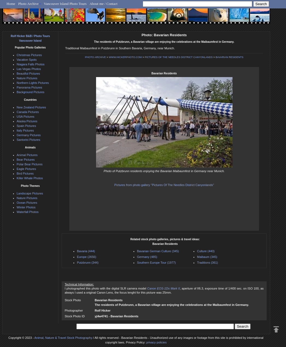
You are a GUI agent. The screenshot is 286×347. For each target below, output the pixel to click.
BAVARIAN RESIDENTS (229, 57)
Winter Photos (26, 207)
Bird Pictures (25, 173)
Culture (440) (205, 251)
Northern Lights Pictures (33, 82)
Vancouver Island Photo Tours (65, 4)
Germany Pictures (29, 135)
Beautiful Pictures (28, 73)
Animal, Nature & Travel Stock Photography (63, 337)
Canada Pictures (28, 112)
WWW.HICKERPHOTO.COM (125, 57)
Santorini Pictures (28, 139)
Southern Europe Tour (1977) (156, 262)
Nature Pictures (27, 78)
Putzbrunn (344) (88, 262)
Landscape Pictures (30, 193)
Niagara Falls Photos (30, 64)
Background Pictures (30, 92)
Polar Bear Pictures (30, 164)
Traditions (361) (207, 262)
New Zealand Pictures (31, 107)
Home (11, 4)
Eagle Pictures (26, 169)
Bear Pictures (26, 159)
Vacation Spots (27, 59)
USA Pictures (25, 116)
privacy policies (156, 342)
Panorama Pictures (29, 87)
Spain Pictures (26, 125)
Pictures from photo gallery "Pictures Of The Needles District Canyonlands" (164, 185)
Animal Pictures (27, 155)
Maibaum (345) (207, 256)
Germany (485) (147, 256)
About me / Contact (103, 4)
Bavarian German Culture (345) (158, 251)
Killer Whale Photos (30, 178)
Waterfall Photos (27, 212)
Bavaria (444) (86, 251)
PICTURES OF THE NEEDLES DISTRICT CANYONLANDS (179, 57)
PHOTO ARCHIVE (95, 57)
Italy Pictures (25, 130)
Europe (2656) (86, 256)
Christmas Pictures (29, 55)
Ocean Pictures (27, 202)
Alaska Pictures (27, 121)
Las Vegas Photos (29, 69)
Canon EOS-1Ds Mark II (163, 288)
